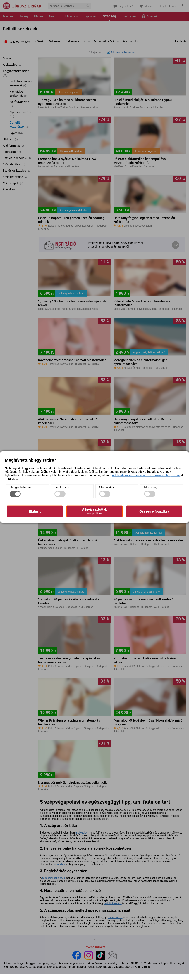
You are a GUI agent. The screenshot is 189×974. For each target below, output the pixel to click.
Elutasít (35, 511)
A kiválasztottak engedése (94, 511)
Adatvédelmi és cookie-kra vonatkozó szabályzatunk (146, 475)
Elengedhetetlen (20, 487)
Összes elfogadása (154, 511)
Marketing (150, 487)
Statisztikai (106, 487)
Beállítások (61, 487)
